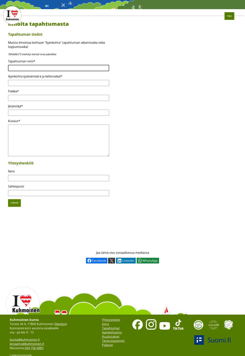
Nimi (11, 177)
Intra (105, 324)
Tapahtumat (111, 328)
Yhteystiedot (111, 320)
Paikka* (13, 91)
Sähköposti (16, 192)
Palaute (107, 345)
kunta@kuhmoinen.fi (25, 339)
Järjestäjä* (15, 106)
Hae (229, 15)
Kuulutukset (110, 336)
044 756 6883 (34, 348)
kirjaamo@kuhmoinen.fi (27, 344)
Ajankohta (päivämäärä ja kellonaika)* (35, 76)
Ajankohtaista (112, 332)
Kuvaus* (14, 121)
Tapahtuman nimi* (21, 61)
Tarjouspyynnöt (113, 341)
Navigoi (60, 324)
